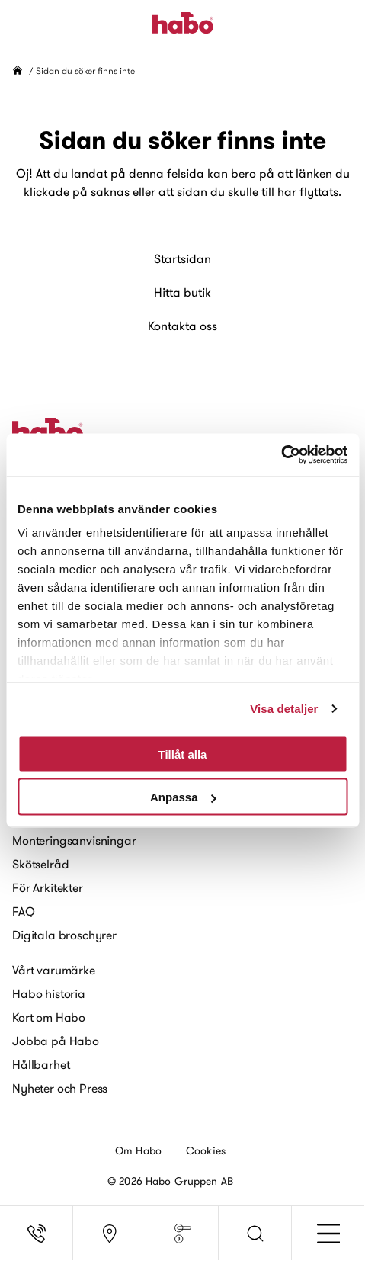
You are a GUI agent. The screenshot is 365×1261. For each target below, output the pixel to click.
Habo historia (48, 993)
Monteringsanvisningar (74, 840)
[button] (255, 1233)
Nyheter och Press (59, 1088)
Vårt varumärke (53, 969)
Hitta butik (182, 292)
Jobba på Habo (55, 1040)
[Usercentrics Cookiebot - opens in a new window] (280, 455)
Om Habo (138, 1150)
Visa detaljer (284, 708)
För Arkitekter (47, 887)
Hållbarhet (40, 1064)
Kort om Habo (48, 1017)
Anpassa (183, 797)
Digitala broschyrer (64, 934)
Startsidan (182, 258)
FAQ (23, 911)
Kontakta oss (182, 325)
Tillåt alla (182, 753)
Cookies (206, 1150)
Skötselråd (40, 863)
